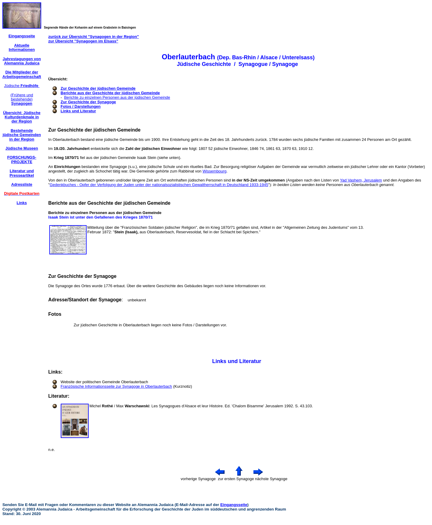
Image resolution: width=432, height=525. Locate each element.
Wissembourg (214, 171)
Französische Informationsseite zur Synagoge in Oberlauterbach (116, 386)
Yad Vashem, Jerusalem (361, 180)
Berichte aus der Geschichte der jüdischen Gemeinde (110, 93)
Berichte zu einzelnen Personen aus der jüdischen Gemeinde (117, 97)
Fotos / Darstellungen (81, 106)
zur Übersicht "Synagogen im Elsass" (83, 41)
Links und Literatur (78, 111)
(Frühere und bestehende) (22, 99)
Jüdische (21, 85)
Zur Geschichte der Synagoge (88, 102)
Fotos (55, 314)
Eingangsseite (233, 504)
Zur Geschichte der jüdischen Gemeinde (98, 88)
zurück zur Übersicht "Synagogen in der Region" (93, 36)
